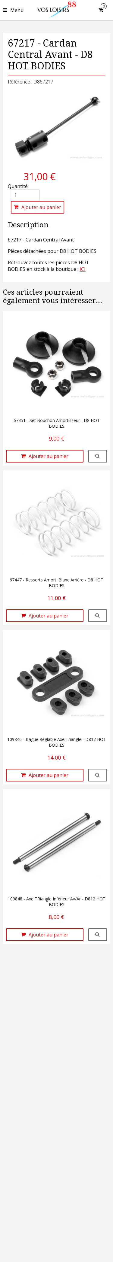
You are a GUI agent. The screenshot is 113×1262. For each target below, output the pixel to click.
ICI (83, 269)
